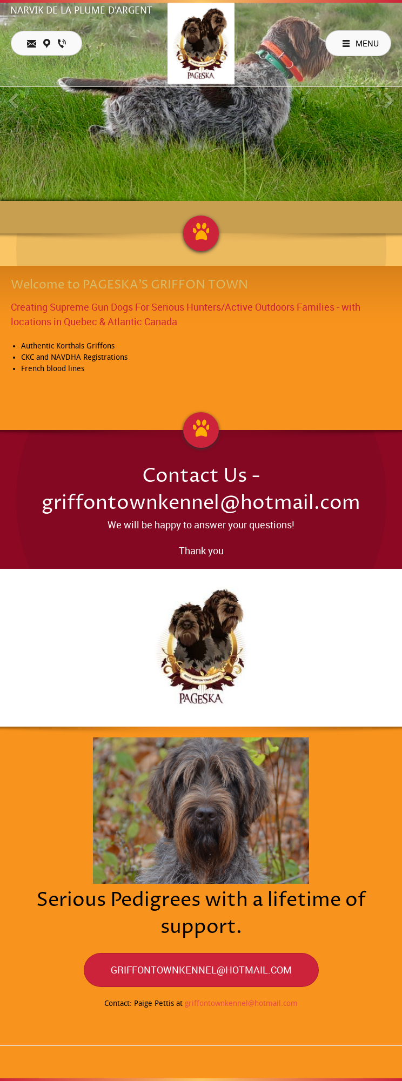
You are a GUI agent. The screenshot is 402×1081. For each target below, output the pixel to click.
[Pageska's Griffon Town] (201, 43)
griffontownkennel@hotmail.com (241, 1003)
